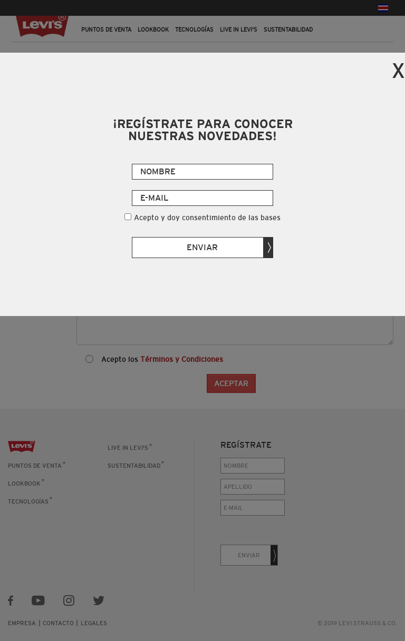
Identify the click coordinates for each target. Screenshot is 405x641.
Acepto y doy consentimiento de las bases (207, 217)
